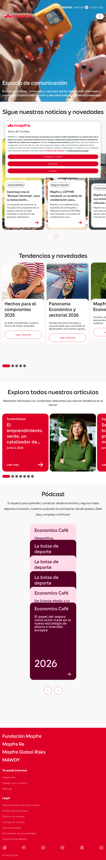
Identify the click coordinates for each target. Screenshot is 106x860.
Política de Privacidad (78, 151)
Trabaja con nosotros (14, 783)
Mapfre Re (13, 744)
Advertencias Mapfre (14, 839)
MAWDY (11, 760)
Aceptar (53, 171)
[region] (53, 446)
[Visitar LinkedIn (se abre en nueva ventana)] (62, 848)
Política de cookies (13, 816)
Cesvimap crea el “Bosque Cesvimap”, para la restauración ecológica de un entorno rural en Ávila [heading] (23, 196)
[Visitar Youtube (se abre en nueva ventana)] (24, 848)
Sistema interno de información (21, 805)
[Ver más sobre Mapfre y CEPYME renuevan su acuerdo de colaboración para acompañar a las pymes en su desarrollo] (80, 222)
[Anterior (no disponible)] (50, 236)
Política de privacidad (15, 810)
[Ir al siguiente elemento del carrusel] (58, 690)
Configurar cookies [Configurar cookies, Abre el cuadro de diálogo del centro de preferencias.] (53, 157)
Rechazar (53, 164)
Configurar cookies (13, 822)
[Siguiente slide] (56, 236)
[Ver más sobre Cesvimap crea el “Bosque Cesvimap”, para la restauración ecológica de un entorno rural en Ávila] (36, 222)
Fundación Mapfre (21, 736)
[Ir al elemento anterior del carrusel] (48, 690)
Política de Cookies (55, 151)
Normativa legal (11, 827)
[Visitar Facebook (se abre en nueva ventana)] (4, 848)
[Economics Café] (53, 641)
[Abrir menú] (99, 16)
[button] (6, 365)
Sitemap (7, 788)
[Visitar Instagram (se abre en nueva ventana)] (43, 848)
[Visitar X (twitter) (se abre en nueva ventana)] (82, 848)
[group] (25, 443)
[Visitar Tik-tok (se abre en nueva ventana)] (101, 848)
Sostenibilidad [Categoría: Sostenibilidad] (15, 184)
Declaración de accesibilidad (19, 833)
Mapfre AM (8, 777)
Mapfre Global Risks (23, 752)
